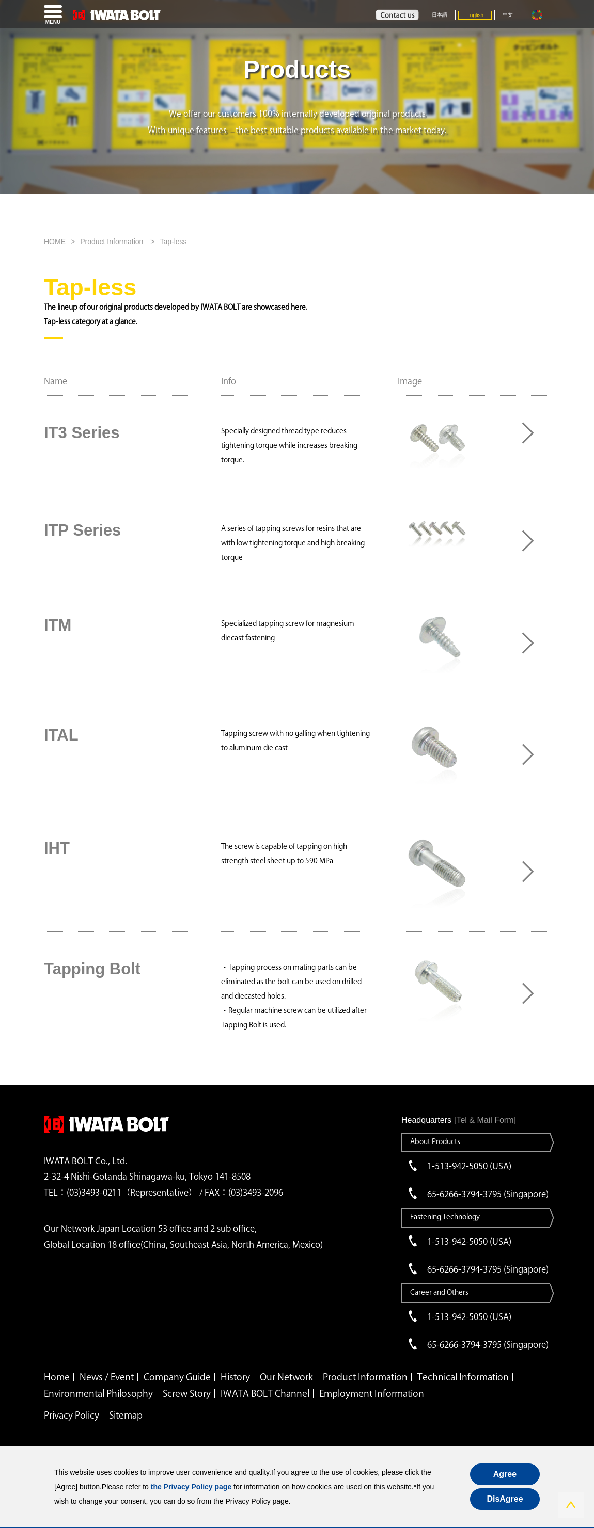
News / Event (107, 1376)
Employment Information (371, 1393)
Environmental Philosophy (98, 1393)
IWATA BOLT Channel (265, 1393)
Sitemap (126, 1415)
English (474, 15)
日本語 (439, 15)
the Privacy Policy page (191, 1487)
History (235, 1376)
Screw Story (187, 1393)
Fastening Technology (445, 1216)
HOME (55, 241)
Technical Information (463, 1376)
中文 (508, 15)
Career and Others (439, 1292)
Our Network (286, 1376)
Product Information (112, 241)
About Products (435, 1141)
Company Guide (177, 1376)
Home (57, 1376)
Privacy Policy (71, 1415)
